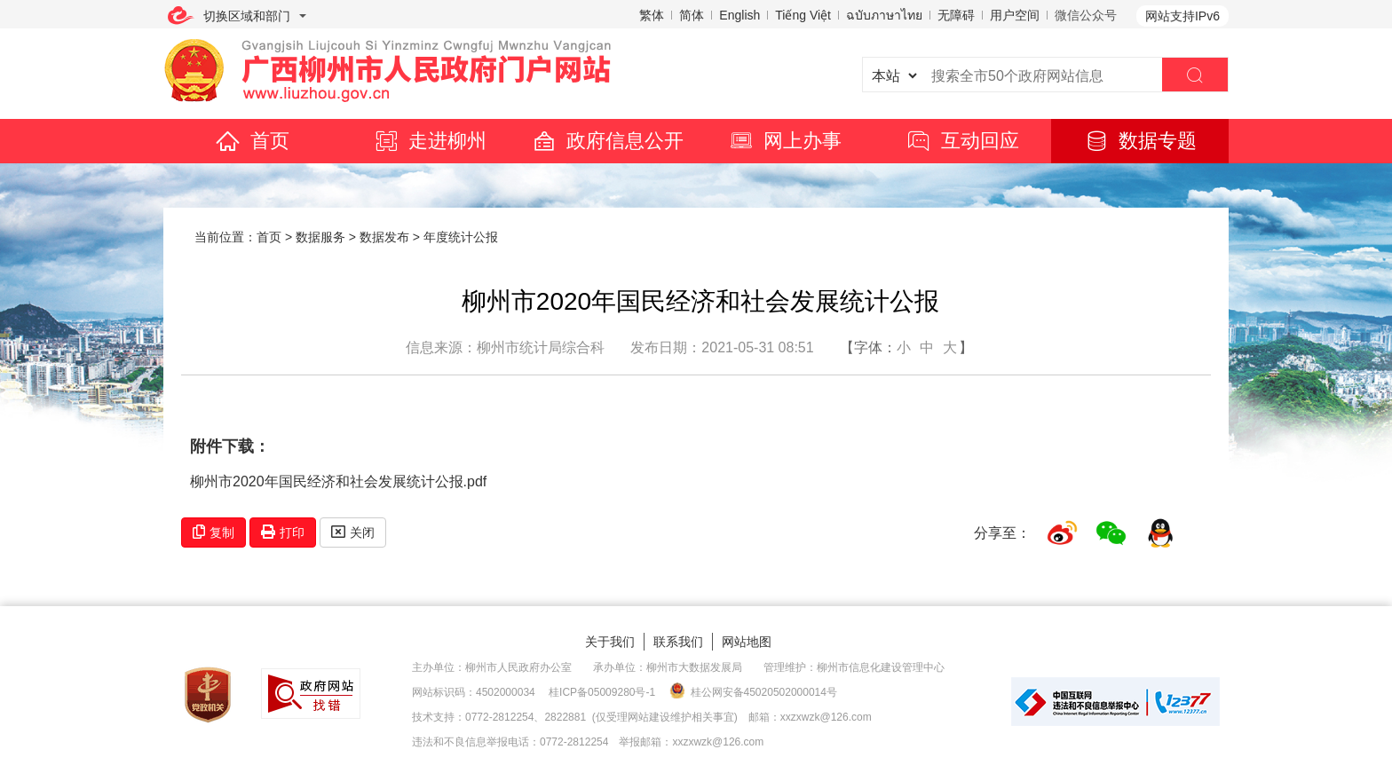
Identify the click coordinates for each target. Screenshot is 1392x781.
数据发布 (384, 237)
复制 (213, 532)
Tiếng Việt (803, 15)
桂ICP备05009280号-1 (602, 692)
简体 (691, 15)
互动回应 (962, 141)
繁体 (651, 15)
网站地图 (746, 642)
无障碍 (956, 15)
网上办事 (785, 141)
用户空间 (1015, 15)
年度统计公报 (460, 237)
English (739, 15)
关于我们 (610, 642)
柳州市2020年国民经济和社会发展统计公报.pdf (338, 481)
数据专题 (1140, 141)
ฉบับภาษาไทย (884, 15)
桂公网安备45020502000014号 (753, 691)
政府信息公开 (607, 141)
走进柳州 (429, 141)
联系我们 (678, 642)
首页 (252, 141)
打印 (282, 532)
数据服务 (320, 237)
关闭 (353, 532)
